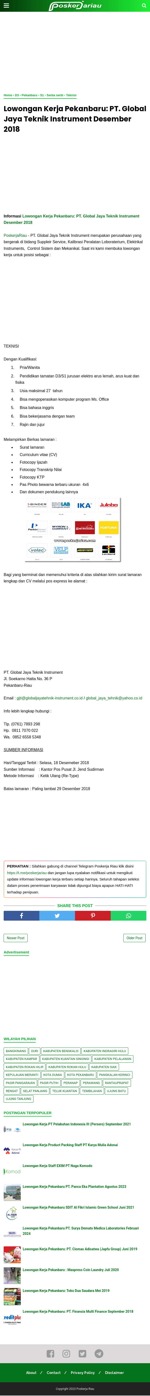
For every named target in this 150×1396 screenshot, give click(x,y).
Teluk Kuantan (64, 1091)
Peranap (71, 1083)
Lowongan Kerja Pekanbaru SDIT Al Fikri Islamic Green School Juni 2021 (78, 1208)
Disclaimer (115, 1373)
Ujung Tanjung (18, 1099)
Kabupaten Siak (104, 1067)
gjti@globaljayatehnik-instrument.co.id (50, 699)
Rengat (12, 1091)
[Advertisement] (75, 51)
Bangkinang (16, 1051)
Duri (34, 1051)
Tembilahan (92, 1091)
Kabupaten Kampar (21, 1059)
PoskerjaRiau (15, 236)
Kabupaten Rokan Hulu (67, 1067)
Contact (54, 1373)
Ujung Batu (116, 1091)
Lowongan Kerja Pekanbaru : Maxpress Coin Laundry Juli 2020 (71, 1270)
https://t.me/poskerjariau (27, 873)
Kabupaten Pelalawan (112, 1059)
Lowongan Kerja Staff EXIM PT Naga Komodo (57, 1166)
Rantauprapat (117, 1083)
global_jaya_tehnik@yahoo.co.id (114, 699)
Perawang (91, 1083)
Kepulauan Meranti (22, 1075)
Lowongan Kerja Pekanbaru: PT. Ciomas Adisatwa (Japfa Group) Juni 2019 (80, 1250)
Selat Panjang (35, 1091)
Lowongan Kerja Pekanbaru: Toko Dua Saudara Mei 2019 (66, 1291)
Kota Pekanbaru (80, 1075)
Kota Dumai (52, 1075)
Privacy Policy (83, 1373)
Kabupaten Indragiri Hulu (105, 1051)
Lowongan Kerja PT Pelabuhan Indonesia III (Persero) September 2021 (77, 1125)
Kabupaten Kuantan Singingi (65, 1059)
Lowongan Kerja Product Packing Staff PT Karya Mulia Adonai (70, 1145)
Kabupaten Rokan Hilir (24, 1067)
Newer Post (15, 938)
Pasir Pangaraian (20, 1083)
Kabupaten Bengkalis (60, 1051)
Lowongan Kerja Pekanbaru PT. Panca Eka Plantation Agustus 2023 (74, 1187)
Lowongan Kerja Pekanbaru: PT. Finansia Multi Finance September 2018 (78, 1312)
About (31, 1373)
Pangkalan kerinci (114, 1075)
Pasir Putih (49, 1083)
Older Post (134, 938)
